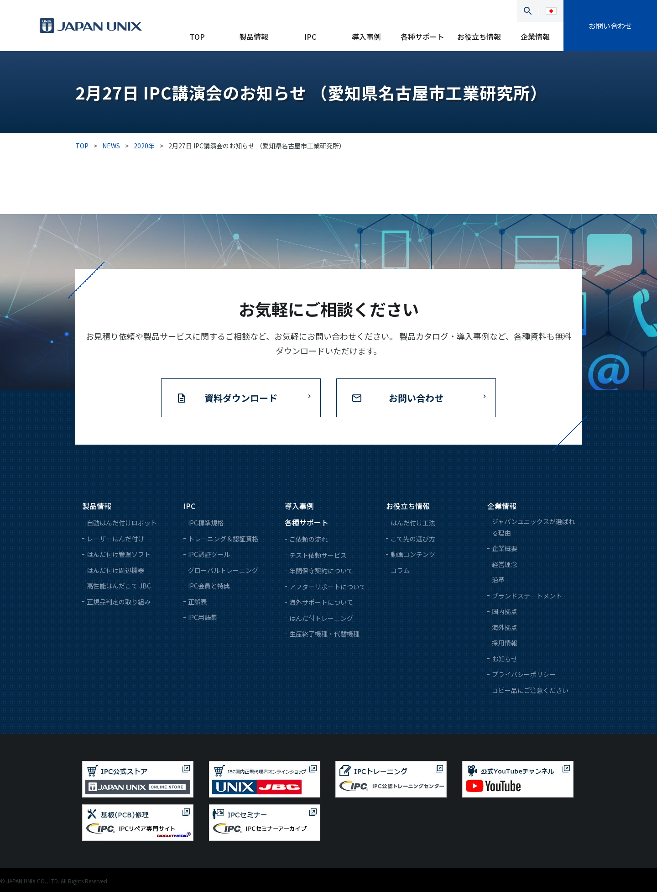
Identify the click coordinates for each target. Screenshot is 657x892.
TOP (197, 36)
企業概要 (504, 548)
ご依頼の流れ (308, 539)
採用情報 (504, 642)
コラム (400, 570)
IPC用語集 (202, 617)
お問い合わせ (610, 25)
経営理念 (504, 564)
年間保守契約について (321, 570)
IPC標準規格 (206, 522)
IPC (310, 36)
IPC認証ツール (209, 554)
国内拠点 (504, 611)
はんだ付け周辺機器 (115, 570)
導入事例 (366, 36)
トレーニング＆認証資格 (223, 538)
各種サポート (422, 36)
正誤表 (197, 601)
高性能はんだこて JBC (119, 585)
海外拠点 (504, 627)
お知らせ (504, 658)
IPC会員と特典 (209, 585)
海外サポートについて (321, 602)
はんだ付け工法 (413, 522)
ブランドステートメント (527, 595)
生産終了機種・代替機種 (324, 633)
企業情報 (535, 36)
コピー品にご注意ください (530, 690)
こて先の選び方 (413, 538)
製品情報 (253, 36)
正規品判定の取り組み (119, 601)
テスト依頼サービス (318, 555)
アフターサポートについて (327, 586)
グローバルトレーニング (223, 570)
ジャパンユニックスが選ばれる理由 (533, 527)
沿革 (498, 579)
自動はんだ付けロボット (122, 522)
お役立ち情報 (479, 36)
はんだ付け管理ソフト (119, 554)
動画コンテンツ (413, 554)
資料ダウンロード (240, 397)
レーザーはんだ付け (115, 538)
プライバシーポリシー (524, 674)
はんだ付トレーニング (321, 618)
